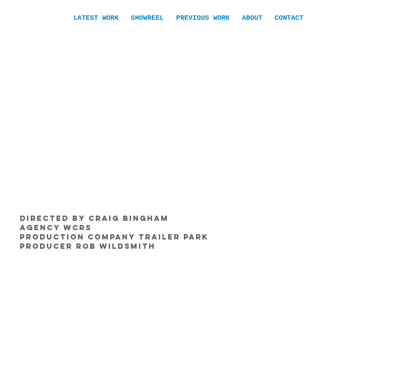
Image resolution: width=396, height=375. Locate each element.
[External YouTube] (198, 119)
